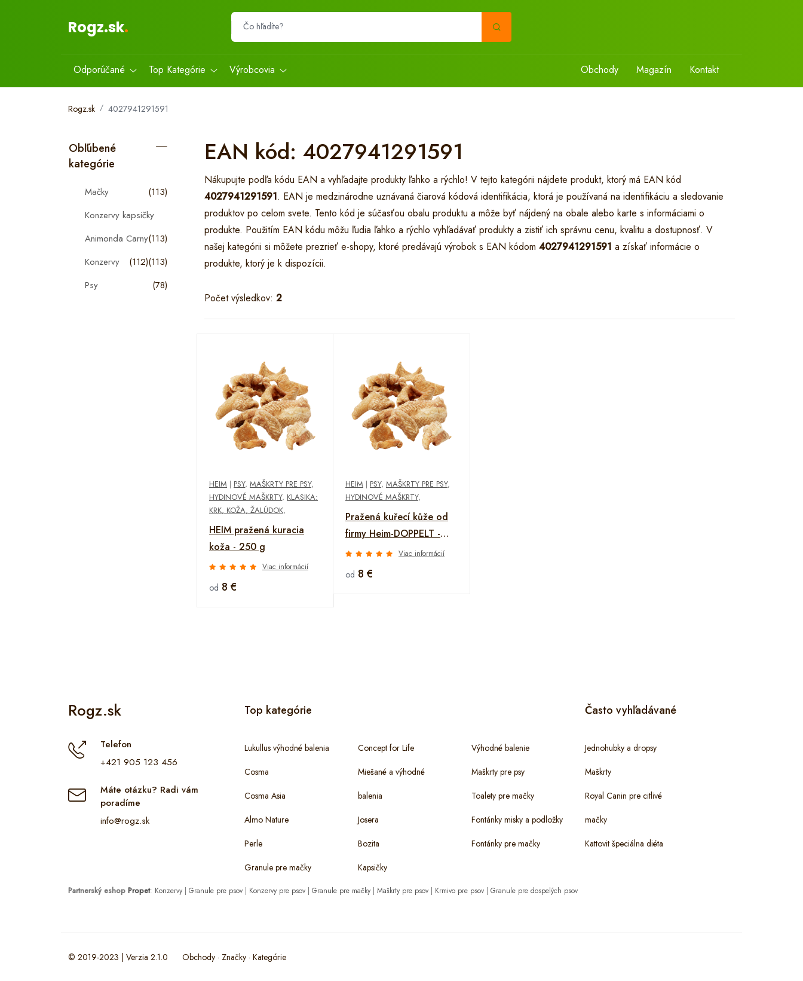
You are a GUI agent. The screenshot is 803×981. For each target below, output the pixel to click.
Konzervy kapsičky (119, 215)
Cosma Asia (265, 796)
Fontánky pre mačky (505, 843)
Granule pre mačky (277, 867)
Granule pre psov (216, 890)
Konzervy (102, 261)
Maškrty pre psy (280, 484)
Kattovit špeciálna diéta (624, 843)
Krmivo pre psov (459, 890)
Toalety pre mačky (502, 796)
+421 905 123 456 (138, 762)
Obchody (599, 70)
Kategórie (269, 957)
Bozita (368, 843)
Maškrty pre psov (402, 890)
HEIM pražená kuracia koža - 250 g (256, 538)
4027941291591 (138, 109)
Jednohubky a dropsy (621, 748)
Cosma (256, 772)
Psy (91, 285)
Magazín (654, 70)
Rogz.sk (96, 27)
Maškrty (598, 772)
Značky (234, 957)
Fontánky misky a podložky (517, 820)
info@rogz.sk (124, 820)
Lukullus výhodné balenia (286, 748)
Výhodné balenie (500, 748)
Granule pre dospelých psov (534, 890)
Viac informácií (285, 566)
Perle (253, 843)
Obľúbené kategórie (92, 156)
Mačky (97, 191)
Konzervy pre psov (277, 890)
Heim (218, 484)
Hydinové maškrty (245, 497)
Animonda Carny (116, 238)
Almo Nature (266, 820)
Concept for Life (386, 748)
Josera (368, 820)
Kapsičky (372, 867)
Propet (139, 890)
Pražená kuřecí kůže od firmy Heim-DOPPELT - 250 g (396, 526)
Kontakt (704, 70)
